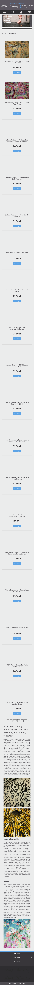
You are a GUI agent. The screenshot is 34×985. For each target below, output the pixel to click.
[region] (17, 21)
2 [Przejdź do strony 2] (10, 721)
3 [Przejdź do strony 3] (13, 721)
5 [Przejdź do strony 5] (19, 721)
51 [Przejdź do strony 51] (25, 721)
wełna (19, 886)
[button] (4, 12)
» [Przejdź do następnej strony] (28, 721)
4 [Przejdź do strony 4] (16, 721)
